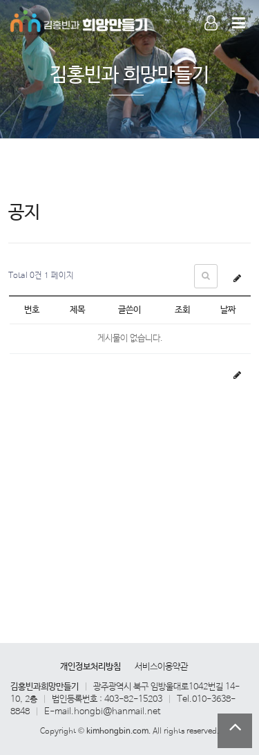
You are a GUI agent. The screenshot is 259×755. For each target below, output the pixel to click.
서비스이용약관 (161, 667)
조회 (182, 310)
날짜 (228, 310)
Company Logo (79, 21)
